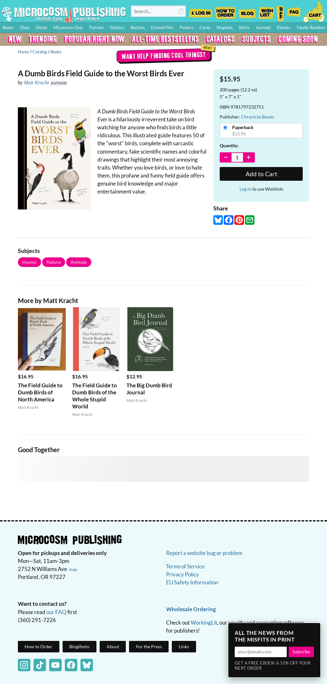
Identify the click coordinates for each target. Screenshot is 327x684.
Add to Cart (261, 174)
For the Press (149, 646)
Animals (79, 262)
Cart (314, 11)
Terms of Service (185, 566)
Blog (247, 11)
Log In (200, 11)
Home (23, 51)
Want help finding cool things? (164, 55)
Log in (245, 189)
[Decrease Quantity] (226, 157)
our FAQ (56, 612)
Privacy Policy (182, 574)
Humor (29, 262)
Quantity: (229, 145)
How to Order (225, 11)
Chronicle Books (257, 116)
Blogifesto (79, 646)
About (113, 646)
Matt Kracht (36, 82)
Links (184, 646)
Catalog (40, 51)
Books (56, 51)
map (73, 569)
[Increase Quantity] (248, 157)
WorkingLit (204, 622)
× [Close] (313, 630)
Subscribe (301, 651)
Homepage (64, 14)
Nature (54, 262)
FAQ (294, 11)
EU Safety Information (192, 582)
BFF (280, 11)
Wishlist (266, 11)
